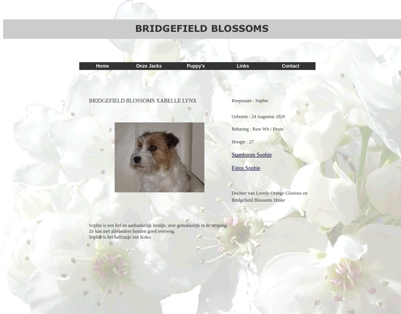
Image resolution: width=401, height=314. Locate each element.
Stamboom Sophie (252, 155)
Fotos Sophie (246, 168)
